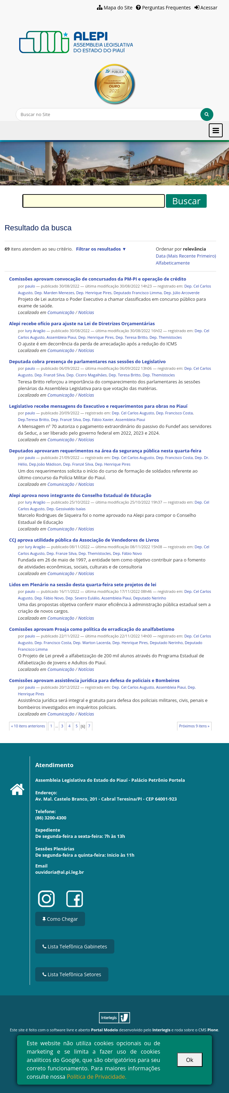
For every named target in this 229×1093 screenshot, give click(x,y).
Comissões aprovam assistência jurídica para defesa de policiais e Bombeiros (94, 680)
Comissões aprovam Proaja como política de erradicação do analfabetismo (91, 629)
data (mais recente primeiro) (186, 256)
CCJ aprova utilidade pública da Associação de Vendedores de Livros (84, 540)
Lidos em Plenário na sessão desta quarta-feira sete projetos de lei (83, 584)
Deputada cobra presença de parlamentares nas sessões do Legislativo (87, 361)
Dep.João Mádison (45, 464)
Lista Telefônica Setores (72, 974)
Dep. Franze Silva (62, 553)
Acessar (208, 7)
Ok (189, 1060)
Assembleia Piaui (61, 337)
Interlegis (161, 1029)
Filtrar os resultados (98, 249)
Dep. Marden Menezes (54, 292)
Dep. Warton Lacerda (91, 642)
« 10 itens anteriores (28, 726)
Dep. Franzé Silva (49, 374)
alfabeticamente (173, 263)
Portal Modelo (104, 1029)
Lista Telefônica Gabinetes (75, 946)
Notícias (86, 312)
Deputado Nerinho (149, 598)
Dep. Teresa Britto (132, 337)
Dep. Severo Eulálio (82, 598)
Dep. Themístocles (166, 337)
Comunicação (60, 312)
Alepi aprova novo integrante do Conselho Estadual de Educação (80, 495)
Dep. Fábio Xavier (98, 419)
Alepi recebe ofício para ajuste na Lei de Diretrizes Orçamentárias (82, 323)
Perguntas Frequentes (166, 7)
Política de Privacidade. (97, 1076)
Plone (212, 1029)
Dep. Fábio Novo (127, 553)
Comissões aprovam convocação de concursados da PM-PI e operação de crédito (97, 279)
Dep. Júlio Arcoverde (182, 292)
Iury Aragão (35, 330)
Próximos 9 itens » (194, 726)
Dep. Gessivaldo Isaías (66, 508)
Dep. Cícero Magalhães (87, 374)
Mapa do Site (118, 7)
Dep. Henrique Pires (94, 292)
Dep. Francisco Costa (174, 412)
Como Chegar (60, 919)
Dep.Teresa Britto (33, 419)
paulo (30, 286)
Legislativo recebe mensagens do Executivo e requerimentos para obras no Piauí (98, 406)
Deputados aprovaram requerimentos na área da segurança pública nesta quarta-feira (105, 451)
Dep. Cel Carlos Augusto (133, 412)
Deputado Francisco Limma (138, 292)
